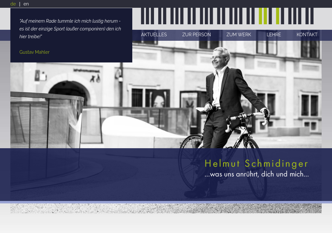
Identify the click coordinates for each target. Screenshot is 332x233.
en (26, 3)
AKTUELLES (154, 34)
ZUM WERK (238, 34)
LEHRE (274, 34)
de (13, 3)
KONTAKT (307, 34)
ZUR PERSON (196, 34)
